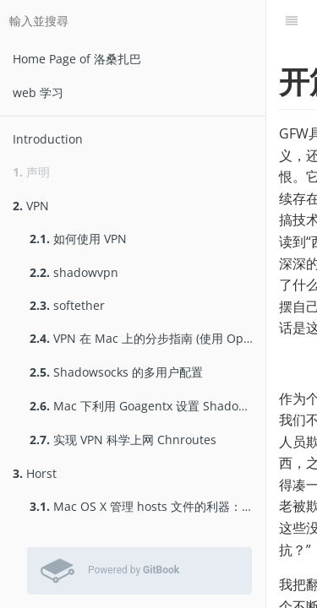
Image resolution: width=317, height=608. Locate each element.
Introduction (48, 139)
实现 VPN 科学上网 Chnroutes (123, 440)
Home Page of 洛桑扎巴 (77, 59)
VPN (31, 206)
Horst (35, 473)
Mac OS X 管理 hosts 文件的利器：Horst (147, 506)
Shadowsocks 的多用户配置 (116, 372)
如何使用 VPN (78, 239)
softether (67, 305)
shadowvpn (74, 272)
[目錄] (291, 21)
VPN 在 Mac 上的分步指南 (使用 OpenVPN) (147, 338)
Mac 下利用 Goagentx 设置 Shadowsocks (147, 406)
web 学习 (38, 92)
